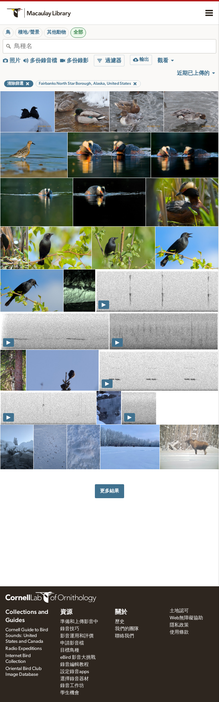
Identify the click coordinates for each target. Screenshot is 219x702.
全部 (78, 32)
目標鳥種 (69, 650)
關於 (121, 612)
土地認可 (179, 610)
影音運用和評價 (77, 636)
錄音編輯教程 (74, 664)
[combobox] (115, 46)
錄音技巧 (69, 628)
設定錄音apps (74, 671)
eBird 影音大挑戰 (78, 657)
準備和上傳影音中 (79, 621)
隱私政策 (179, 625)
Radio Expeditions (23, 648)
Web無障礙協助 (186, 618)
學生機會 (69, 692)
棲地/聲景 (28, 32)
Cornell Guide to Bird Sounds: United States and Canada (26, 635)
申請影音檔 (72, 643)
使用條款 (179, 632)
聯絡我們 (124, 636)
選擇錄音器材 (74, 678)
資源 (66, 612)
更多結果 (109, 490)
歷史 (119, 621)
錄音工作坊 (72, 685)
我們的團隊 (127, 628)
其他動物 (56, 32)
